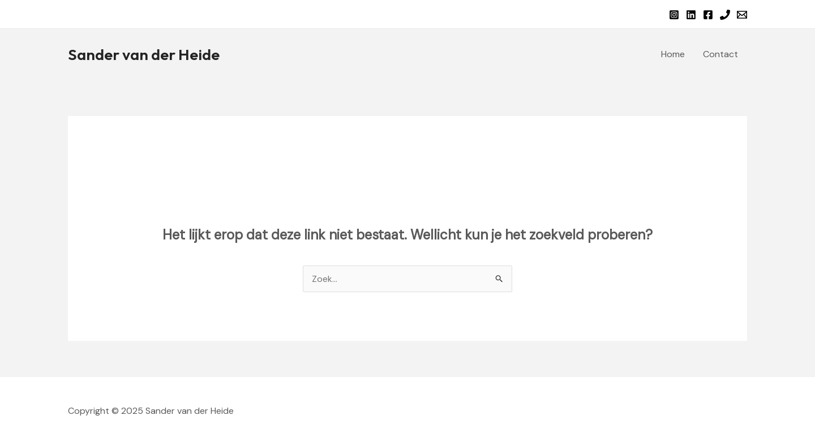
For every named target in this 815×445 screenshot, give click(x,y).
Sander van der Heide (144, 54)
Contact (720, 54)
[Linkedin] (691, 15)
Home (673, 54)
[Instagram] (674, 15)
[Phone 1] (725, 15)
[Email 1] (742, 15)
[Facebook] (708, 15)
